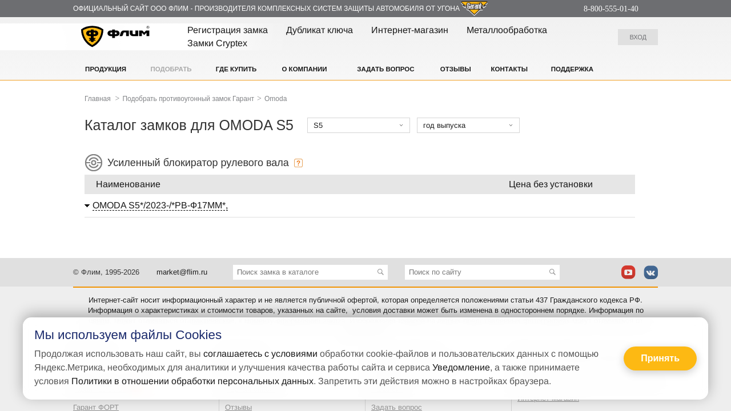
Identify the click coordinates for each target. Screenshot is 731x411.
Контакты (509, 69)
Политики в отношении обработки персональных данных (192, 381)
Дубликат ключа (319, 30)
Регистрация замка (227, 30)
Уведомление (461, 367)
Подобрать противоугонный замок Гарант (188, 99)
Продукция (105, 69)
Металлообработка (507, 30)
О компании (304, 69)
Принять (660, 358)
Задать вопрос (385, 69)
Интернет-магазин (409, 30)
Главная (98, 99)
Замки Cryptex (217, 43)
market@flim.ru (181, 272)
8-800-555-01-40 (611, 9)
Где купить (236, 69)
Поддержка (572, 69)
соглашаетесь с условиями (260, 353)
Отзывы (455, 69)
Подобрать (170, 69)
